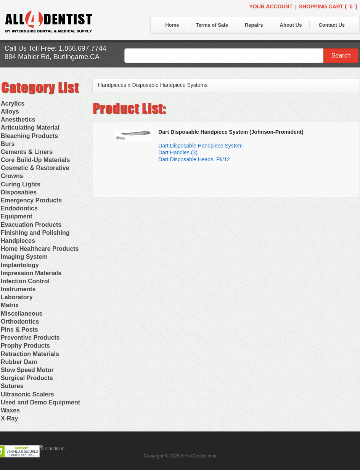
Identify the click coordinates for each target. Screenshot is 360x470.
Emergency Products (31, 200)
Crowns (12, 176)
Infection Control (25, 281)
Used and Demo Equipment (40, 402)
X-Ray (9, 418)
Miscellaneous (21, 313)
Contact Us (331, 25)
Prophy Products (25, 345)
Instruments (18, 289)
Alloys (10, 111)
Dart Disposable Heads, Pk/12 (194, 159)
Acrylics (12, 103)
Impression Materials (31, 273)
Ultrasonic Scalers (27, 394)
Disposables (19, 192)
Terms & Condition (45, 448)
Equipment (16, 216)
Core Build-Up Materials (35, 160)
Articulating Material (30, 127)
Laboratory (17, 297)
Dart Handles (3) (178, 152)
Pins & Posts (19, 329)
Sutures (12, 386)
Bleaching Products (29, 136)
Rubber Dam (19, 362)
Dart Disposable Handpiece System (200, 146)
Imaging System (24, 256)
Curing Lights (20, 184)
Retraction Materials (30, 354)
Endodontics (19, 208)
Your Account (270, 6)
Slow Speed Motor (27, 370)
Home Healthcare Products (40, 248)
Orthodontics (20, 321)
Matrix (10, 305)
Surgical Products (27, 378)
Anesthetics (18, 119)
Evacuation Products (31, 224)
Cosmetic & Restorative (35, 168)
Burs (7, 144)
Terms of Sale (212, 25)
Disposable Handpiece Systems (170, 85)
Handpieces (18, 240)
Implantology (20, 265)
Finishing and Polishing (35, 232)
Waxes (10, 410)
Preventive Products (30, 337)
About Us (291, 25)
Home (172, 25)
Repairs (254, 25)
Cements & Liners (27, 152)
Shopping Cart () (328, 6)
